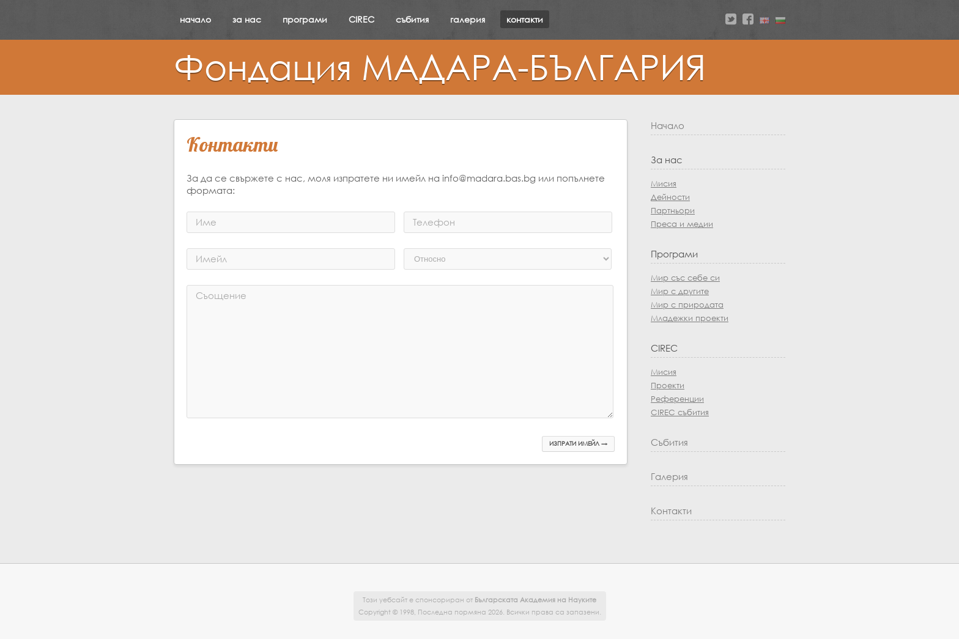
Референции (677, 399)
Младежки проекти (689, 318)
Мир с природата (687, 305)
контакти (524, 19)
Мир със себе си (685, 278)
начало (195, 19)
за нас (246, 19)
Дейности (670, 197)
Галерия (669, 476)
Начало (667, 125)
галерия (467, 19)
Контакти (671, 510)
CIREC (361, 19)
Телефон (434, 222)
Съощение (221, 295)
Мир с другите (680, 291)
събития (412, 19)
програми (305, 19)
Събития (669, 442)
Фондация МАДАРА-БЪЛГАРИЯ (440, 66)
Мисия (663, 184)
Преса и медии (682, 224)
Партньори (673, 210)
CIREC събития (680, 412)
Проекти (667, 385)
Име (206, 222)
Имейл (211, 259)
